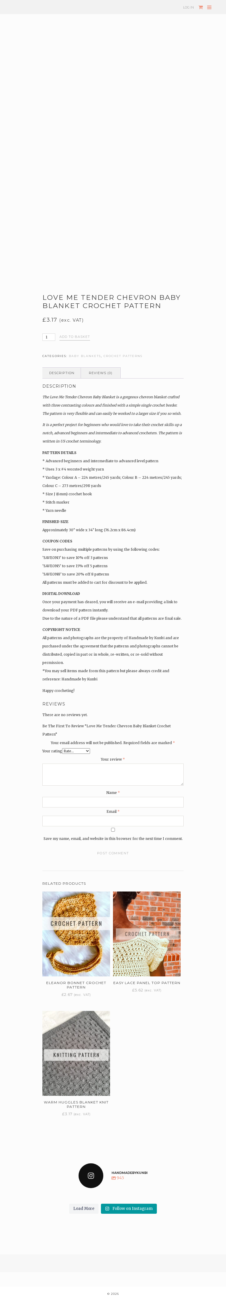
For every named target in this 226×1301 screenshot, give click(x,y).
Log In (188, 7)
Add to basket (74, 337)
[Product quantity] (48, 337)
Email (113, 811)
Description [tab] (61, 373)
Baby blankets (85, 356)
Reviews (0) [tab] (100, 373)
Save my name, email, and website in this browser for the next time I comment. (113, 838)
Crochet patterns (123, 356)
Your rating (52, 751)
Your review (113, 759)
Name (113, 792)
